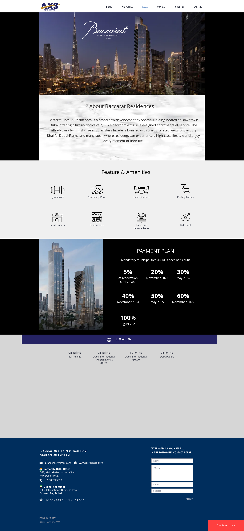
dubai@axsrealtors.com (57, 463)
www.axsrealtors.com (91, 462)
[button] (226, 525)
